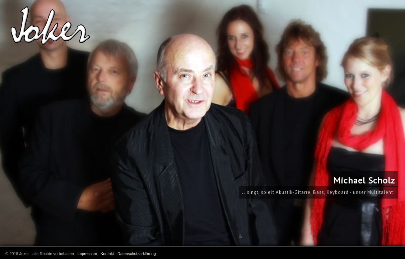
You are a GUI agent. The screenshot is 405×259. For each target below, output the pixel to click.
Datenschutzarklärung (136, 253)
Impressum (87, 253)
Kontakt (107, 253)
